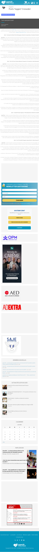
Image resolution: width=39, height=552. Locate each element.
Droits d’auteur (35, 535)
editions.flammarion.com (21, 32)
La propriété (13, 535)
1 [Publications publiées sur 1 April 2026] (14, 429)
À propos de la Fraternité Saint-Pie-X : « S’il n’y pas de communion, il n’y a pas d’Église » (22, 392)
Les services (19, 535)
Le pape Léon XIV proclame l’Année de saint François (18, 385)
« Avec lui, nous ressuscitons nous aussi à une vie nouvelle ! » (15, 369)
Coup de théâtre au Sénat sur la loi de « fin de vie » (17, 411)
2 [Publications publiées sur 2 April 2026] (19, 429)
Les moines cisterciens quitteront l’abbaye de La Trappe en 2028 (20, 404)
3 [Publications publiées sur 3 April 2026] (24, 429)
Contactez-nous (19, 537)
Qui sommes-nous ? (5, 535)
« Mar (4, 442)
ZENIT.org (14, 29)
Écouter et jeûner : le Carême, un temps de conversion (18, 398)
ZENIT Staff (3, 25)
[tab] (13, 506)
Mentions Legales (27, 535)
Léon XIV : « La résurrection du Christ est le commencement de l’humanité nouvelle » (19, 366)
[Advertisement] (19, 172)
